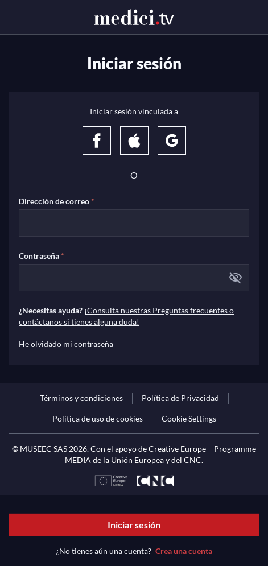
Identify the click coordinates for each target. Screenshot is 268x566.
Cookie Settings (189, 418)
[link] (81, 398)
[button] (235, 277)
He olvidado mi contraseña (66, 344)
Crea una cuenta (183, 551)
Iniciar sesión (134, 524)
